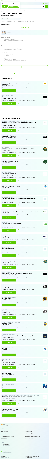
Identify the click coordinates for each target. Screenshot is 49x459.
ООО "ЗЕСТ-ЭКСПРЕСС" (11, 10)
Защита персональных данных (7, 436)
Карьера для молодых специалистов (32, 436)
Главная (2, 10)
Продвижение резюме (30, 433)
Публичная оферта (29, 457)
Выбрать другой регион (13, 6)
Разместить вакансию (5, 434)
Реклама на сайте (4, 433)
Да (4, 6)
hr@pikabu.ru (3, 456)
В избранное (24, 27)
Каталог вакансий (29, 429)
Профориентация (28, 431)
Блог (26, 439)
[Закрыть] (19, 3)
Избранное (45, 3)
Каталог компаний (29, 438)
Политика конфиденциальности (32, 456)
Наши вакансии (4, 431)
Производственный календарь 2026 (32, 434)
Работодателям (45, 0)
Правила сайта (4, 438)
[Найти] (46, 6)
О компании (3, 429)
